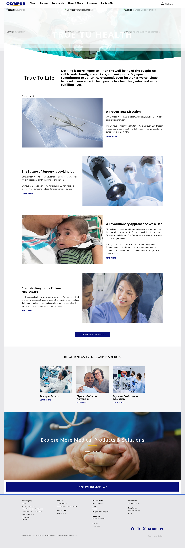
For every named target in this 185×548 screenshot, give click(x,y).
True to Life (57, 3)
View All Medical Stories (92, 335)
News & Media (73, 3)
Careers (44, 3)
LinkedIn (161, 529)
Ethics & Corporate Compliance (32, 509)
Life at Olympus (62, 504)
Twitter (144, 529)
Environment (26, 517)
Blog (94, 506)
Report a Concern (134, 511)
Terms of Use (73, 535)
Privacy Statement (62, 535)
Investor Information (92, 486)
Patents (24, 520)
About (34, 3)
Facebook (132, 529)
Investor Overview (98, 519)
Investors (88, 3)
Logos (94, 509)
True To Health (62, 514)
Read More (111, 258)
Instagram (138, 529)
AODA (130, 514)
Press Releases (97, 504)
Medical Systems (133, 504)
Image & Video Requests (100, 512)
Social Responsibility (28, 515)
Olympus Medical (92, 465)
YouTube (152, 529)
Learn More (111, 136)
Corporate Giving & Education (32, 512)
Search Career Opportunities (67, 506)
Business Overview (28, 506)
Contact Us (102, 3)
